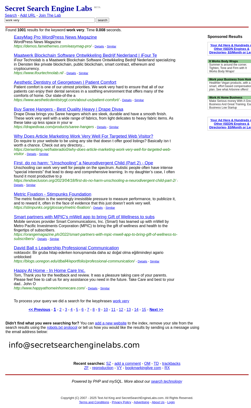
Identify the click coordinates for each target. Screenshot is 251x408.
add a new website (111, 323)
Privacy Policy (121, 402)
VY (119, 368)
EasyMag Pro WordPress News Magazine (55, 37)
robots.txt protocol (62, 327)
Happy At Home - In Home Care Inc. (49, 270)
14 (136, 310)
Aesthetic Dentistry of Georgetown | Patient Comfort (65, 82)
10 (106, 310)
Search (11, 15)
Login (171, 402)
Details (99, 46)
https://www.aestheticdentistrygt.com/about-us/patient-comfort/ (66, 100)
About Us (158, 402)
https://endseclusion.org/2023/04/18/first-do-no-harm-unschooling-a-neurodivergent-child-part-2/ (95, 180)
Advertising (141, 402)
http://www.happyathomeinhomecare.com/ (49, 288)
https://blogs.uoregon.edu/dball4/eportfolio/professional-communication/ (74, 261)
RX (167, 368)
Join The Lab (50, 15)
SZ (108, 363)
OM (147, 363)
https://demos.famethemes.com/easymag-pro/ (52, 46)
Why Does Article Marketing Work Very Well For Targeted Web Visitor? (83, 136)
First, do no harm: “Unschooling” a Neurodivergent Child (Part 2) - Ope (83, 162)
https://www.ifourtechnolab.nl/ (39, 73)
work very (121, 301)
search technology (166, 381)
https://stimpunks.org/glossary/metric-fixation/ (52, 207)
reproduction (102, 368)
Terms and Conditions (94, 402)
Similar (111, 46)
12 (121, 310)
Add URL (27, 15)
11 (113, 310)
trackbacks (171, 363)
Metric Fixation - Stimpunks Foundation (52, 194)
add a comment (127, 363)
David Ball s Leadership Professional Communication (66, 247)
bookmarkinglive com (143, 368)
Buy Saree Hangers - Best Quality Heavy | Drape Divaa (68, 109)
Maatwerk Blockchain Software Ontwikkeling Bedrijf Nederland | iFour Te (85, 55)
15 (144, 310)
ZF (86, 368)
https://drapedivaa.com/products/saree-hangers (54, 127)
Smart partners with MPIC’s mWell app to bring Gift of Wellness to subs (84, 216)
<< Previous (39, 310)
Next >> (156, 310)
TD (156, 363)
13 (129, 310)
